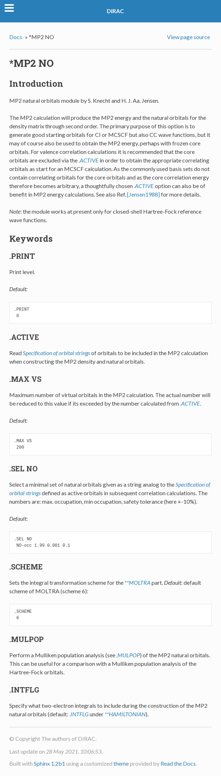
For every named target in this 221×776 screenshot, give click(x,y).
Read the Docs (178, 763)
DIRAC (115, 10)
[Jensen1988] (143, 194)
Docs (15, 36)
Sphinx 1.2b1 (49, 763)
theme (121, 763)
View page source (188, 36)
